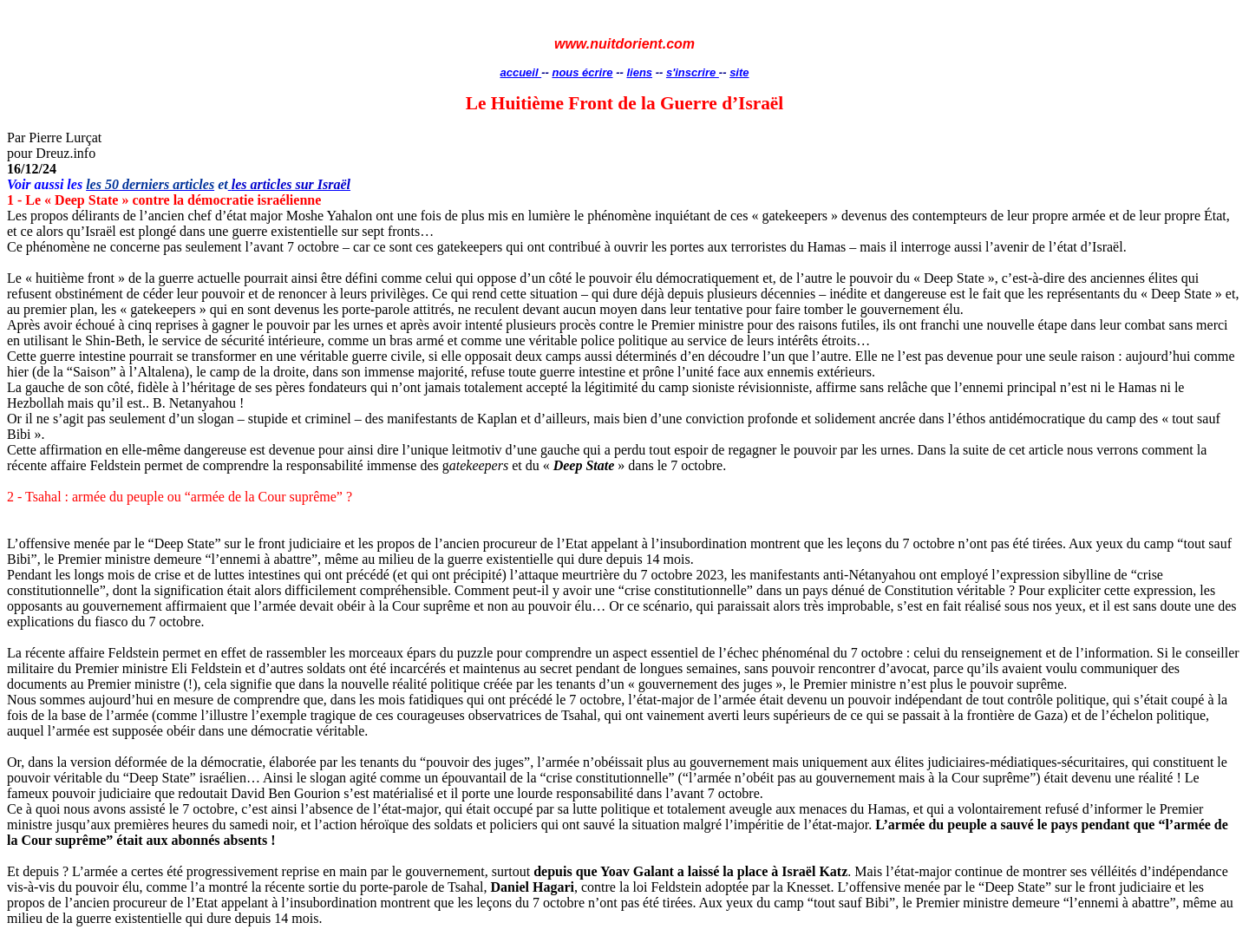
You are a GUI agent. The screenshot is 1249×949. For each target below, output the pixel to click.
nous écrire (582, 72)
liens (639, 72)
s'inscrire (692, 72)
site (739, 72)
